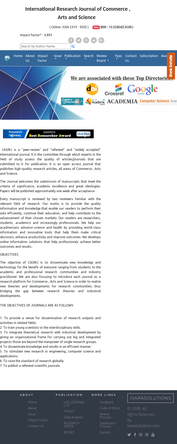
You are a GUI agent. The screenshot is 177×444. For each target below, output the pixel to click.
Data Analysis (73, 417)
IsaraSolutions (150, 398)
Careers (105, 432)
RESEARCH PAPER (71, 425)
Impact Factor (43, 58)
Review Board (102, 58)
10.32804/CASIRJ (121, 27)
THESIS (69, 411)
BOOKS (69, 432)
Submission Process (108, 425)
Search (89, 56)
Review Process (105, 415)
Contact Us (131, 58)
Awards (166, 56)
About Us (30, 58)
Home (18, 56)
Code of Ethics (110, 408)
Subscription (149, 56)
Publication (73, 56)
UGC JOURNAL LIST (74, 403)
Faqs (118, 56)
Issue (57, 56)
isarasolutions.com (143, 425)
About (32, 408)
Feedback (106, 402)
